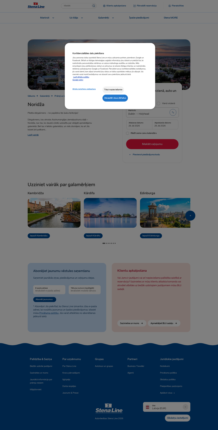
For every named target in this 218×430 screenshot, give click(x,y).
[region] (110, 76)
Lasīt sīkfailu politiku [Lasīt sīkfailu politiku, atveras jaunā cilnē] (81, 77)
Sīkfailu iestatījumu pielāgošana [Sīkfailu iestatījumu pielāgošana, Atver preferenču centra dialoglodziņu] (84, 89)
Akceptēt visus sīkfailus (115, 98)
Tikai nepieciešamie (113, 89)
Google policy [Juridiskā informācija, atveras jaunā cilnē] (77, 80)
